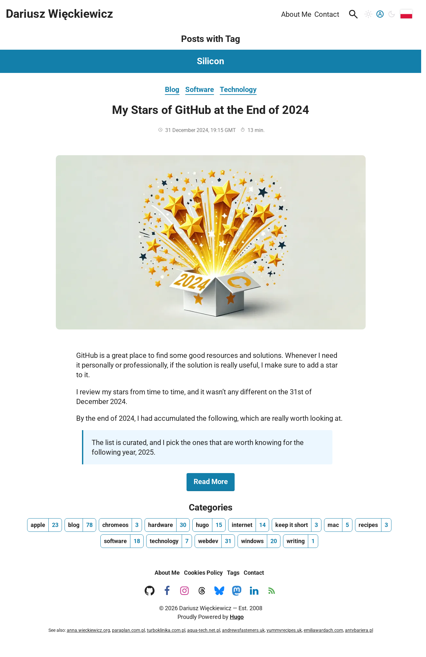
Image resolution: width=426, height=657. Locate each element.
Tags (233, 572)
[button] (353, 14)
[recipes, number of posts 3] (373, 525)
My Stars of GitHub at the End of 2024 (210, 110)
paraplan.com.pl (128, 630)
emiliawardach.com (323, 630)
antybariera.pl (359, 630)
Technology (238, 89)
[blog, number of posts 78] (80, 525)
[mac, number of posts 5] (338, 525)
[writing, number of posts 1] (300, 541)
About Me (167, 572)
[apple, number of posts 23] (44, 525)
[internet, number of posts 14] (248, 525)
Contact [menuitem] (326, 14)
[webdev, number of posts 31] (215, 541)
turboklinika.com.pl (166, 630)
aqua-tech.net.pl (203, 630)
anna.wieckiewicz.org (88, 630)
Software (199, 89)
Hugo (237, 616)
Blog (172, 89)
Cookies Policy (203, 572)
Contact (254, 572)
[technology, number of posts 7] (169, 541)
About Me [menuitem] (296, 14)
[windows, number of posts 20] (259, 541)
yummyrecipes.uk (284, 630)
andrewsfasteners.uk (243, 630)
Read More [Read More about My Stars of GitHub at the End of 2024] (214, 481)
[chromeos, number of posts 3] (120, 525)
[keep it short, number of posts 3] (296, 525)
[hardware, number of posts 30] (167, 525)
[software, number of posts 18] (122, 541)
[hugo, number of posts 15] (209, 525)
